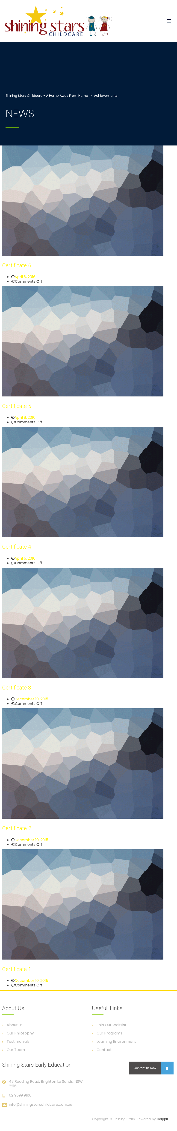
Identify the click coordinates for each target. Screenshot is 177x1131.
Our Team (16, 1050)
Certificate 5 (16, 406)
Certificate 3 (16, 687)
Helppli (162, 1119)
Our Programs (109, 1033)
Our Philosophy (20, 1033)
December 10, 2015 (31, 699)
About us (15, 1025)
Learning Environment (116, 1041)
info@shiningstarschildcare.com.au (40, 1104)
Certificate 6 (16, 265)
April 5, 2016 (25, 558)
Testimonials (18, 1041)
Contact (104, 1050)
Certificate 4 (16, 547)
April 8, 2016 (25, 276)
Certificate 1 (16, 969)
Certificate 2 (16, 828)
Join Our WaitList (112, 1025)
